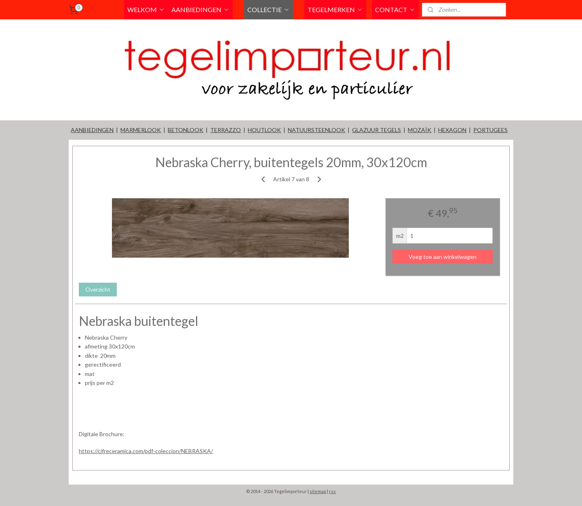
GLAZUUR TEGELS (376, 129)
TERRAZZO (225, 129)
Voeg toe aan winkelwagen (443, 256)
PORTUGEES (490, 129)
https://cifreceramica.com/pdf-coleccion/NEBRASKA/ (146, 450)
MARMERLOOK (140, 129)
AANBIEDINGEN (200, 9)
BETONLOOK (185, 129)
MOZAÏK (419, 129)
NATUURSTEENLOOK (316, 129)
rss (332, 491)
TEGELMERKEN (335, 9)
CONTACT (395, 9)
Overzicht (97, 289)
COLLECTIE (268, 9)
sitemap (318, 491)
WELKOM (146, 9)
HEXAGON (452, 129)
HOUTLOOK (264, 129)
